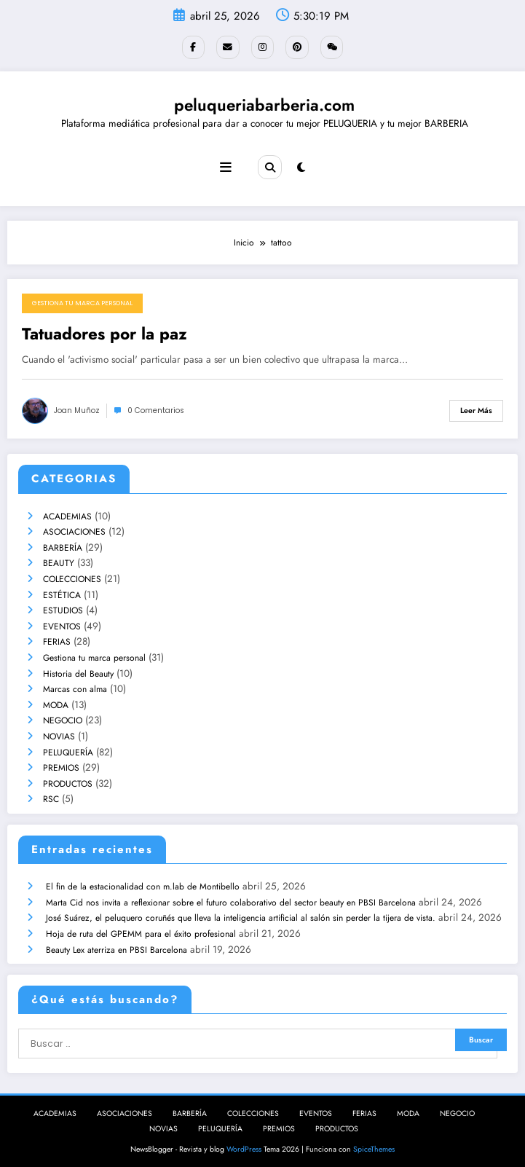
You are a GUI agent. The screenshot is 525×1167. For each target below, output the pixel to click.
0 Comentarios (155, 409)
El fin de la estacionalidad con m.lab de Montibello (143, 885)
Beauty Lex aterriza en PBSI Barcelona (116, 948)
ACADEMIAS (67, 515)
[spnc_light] (301, 166)
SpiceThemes (374, 1144)
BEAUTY (58, 562)
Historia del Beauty (78, 672)
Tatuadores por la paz (104, 332)
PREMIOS (61, 766)
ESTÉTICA (62, 593)
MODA (55, 703)
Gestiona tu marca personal (82, 301)
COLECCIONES (72, 577)
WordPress (243, 1144)
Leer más (476, 409)
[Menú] (225, 166)
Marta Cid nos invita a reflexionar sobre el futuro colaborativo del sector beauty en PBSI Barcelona (231, 901)
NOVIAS (59, 735)
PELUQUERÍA (68, 751)
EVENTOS (62, 625)
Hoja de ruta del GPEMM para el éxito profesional (141, 932)
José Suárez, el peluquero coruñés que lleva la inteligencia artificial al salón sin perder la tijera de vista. (240, 916)
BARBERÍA (62, 546)
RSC (51, 797)
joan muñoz (77, 409)
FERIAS (57, 640)
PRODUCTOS (67, 782)
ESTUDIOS (63, 609)
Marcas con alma (75, 687)
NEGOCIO (62, 719)
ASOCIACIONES (74, 530)
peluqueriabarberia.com (264, 104)
